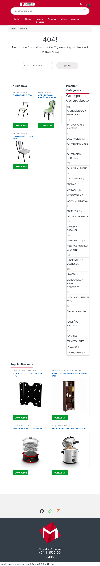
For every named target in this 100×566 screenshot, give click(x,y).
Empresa (52, 19)
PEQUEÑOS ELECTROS (72, 323)
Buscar (85, 11)
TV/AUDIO (72, 347)
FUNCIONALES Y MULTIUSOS (75, 262)
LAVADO (71, 274)
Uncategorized (74, 352)
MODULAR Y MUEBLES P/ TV (78, 299)
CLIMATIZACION (75, 178)
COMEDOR (72, 189)
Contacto (75, 19)
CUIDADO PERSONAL (77, 201)
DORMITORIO (73, 211)
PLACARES (72, 335)
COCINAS (71, 184)
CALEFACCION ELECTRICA (74, 156)
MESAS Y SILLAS (20, 92)
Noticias (63, 19)
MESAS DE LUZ (74, 240)
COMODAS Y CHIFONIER (73, 228)
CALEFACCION (74, 138)
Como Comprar (40, 20)
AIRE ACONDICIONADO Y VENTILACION (76, 111)
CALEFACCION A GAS (77, 144)
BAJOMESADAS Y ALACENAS (75, 126)
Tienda (28, 19)
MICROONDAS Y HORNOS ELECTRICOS (75, 283)
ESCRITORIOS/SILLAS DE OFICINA (77, 248)
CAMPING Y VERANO (77, 168)
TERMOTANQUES (75, 341)
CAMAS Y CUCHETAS (77, 216)
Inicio (16, 19)
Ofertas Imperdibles (76, 311)
